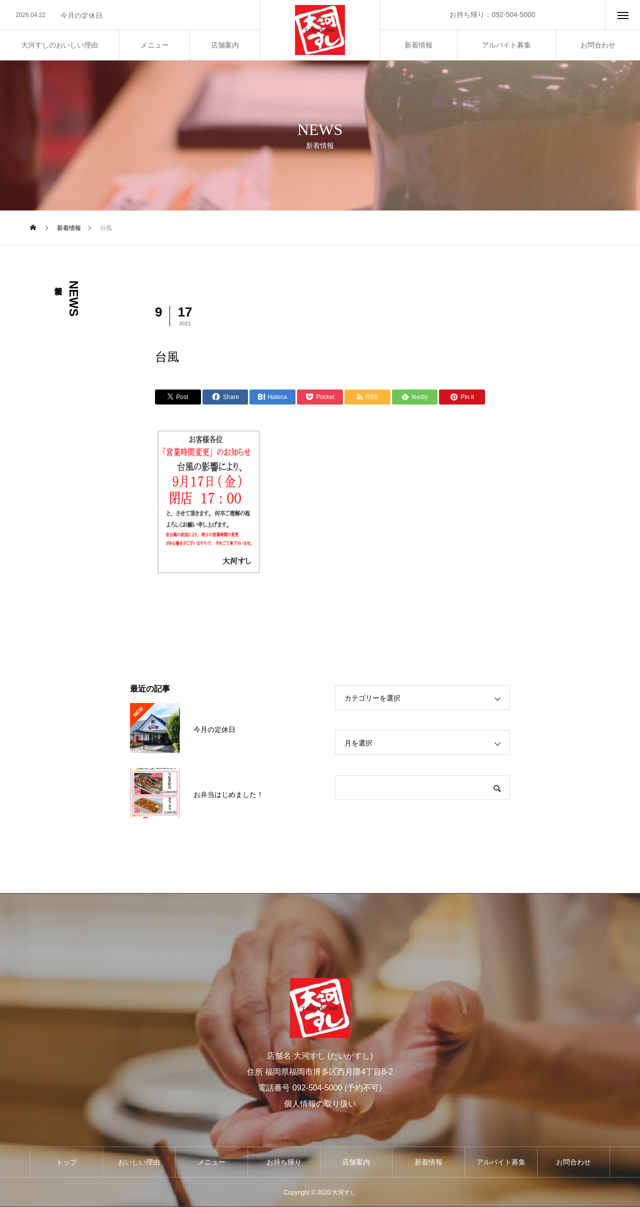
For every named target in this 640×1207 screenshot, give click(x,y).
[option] (130, 16)
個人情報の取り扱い (320, 1104)
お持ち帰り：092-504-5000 (492, 14)
